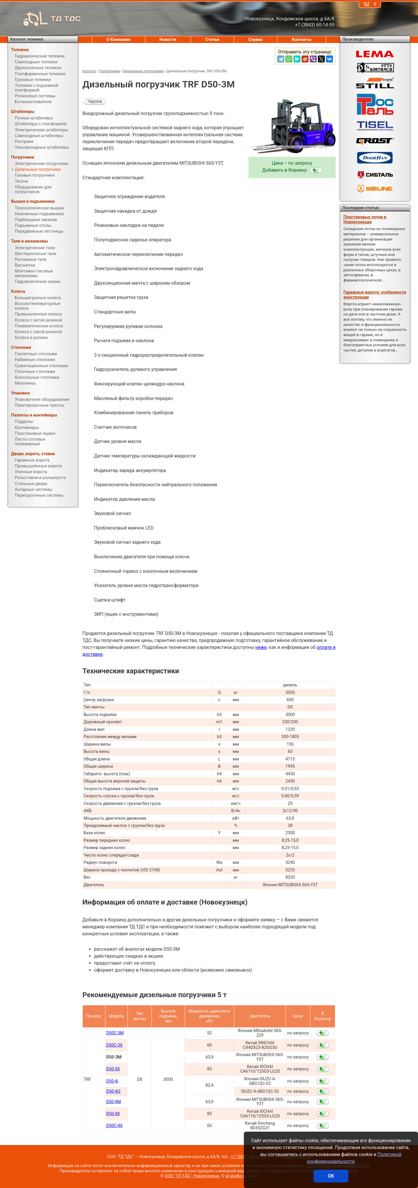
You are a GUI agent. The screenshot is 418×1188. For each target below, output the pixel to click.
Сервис (255, 39)
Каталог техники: (27, 39)
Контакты (302, 39)
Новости (167, 39)
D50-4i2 (113, 1091)
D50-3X (113, 1069)
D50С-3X (114, 1045)
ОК (331, 1175)
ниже (260, 647)
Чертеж (95, 101)
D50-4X (113, 1113)
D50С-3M (115, 1033)
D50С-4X (114, 1125)
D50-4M (113, 1101)
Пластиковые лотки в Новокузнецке (364, 220)
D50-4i (112, 1081)
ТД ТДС (44, 18)
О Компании (118, 39)
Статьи (212, 39)
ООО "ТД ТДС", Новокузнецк (192, 1175)
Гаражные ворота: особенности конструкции (374, 295)
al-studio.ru (236, 1175)
